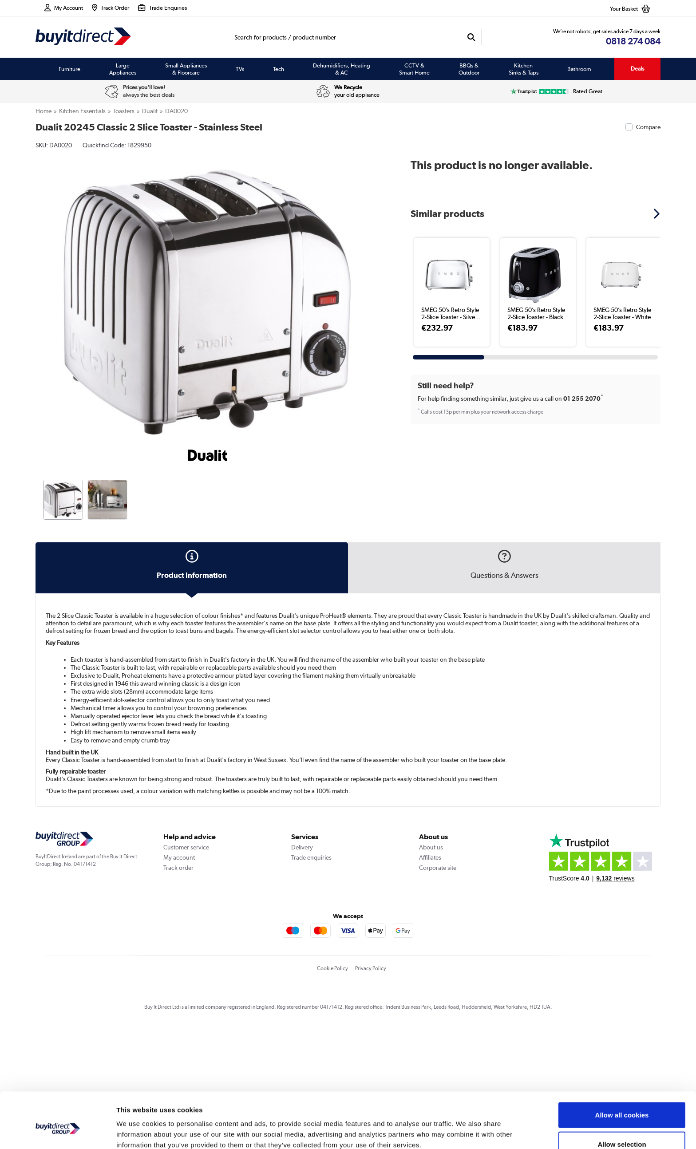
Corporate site (437, 987)
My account (179, 976)
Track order (178, 987)
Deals (637, 68)
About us (431, 966)
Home (43, 111)
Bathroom (579, 68)
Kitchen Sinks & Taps (523, 69)
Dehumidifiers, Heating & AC (341, 69)
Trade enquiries (311, 976)
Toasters (123, 111)
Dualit (150, 111)
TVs (240, 68)
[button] (658, 213)
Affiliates (430, 976)
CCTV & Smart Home (414, 69)
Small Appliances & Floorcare (186, 69)
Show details (465, 1131)
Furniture (69, 68)
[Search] (346, 37)
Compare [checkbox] (648, 126)
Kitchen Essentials (82, 111)
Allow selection (621, 1102)
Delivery (302, 966)
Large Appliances (122, 69)
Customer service (186, 966)
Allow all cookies (622, 1072)
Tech (278, 68)
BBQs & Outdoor (469, 69)
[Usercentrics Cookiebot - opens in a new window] (57, 1131)
